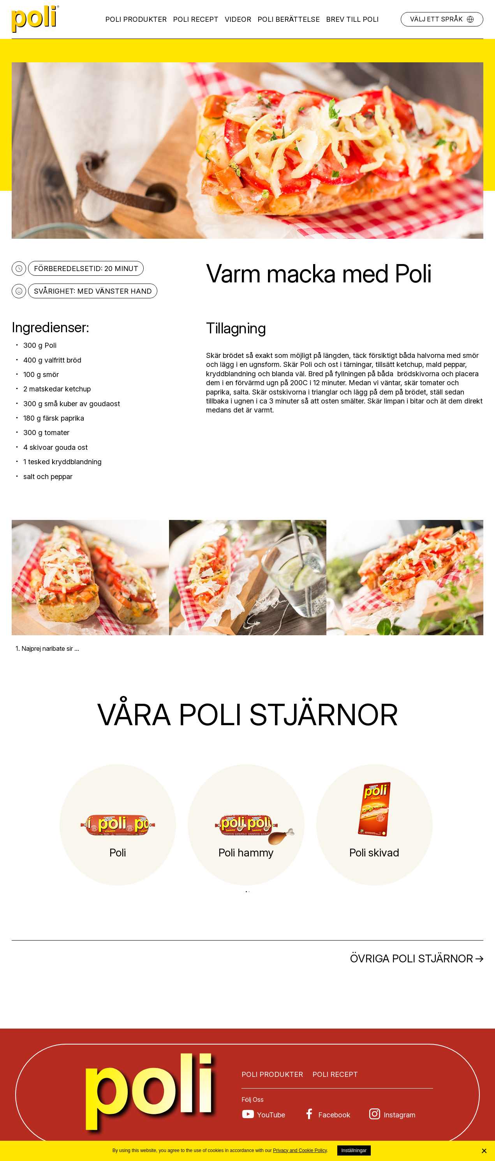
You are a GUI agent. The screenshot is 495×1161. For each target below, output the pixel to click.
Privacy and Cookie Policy (300, 1150)
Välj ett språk (436, 19)
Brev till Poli (352, 19)
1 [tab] (246, 891)
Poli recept (195, 19)
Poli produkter (136, 19)
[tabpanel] (118, 825)
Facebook (334, 1115)
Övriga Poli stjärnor (411, 958)
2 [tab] (249, 891)
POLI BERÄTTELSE (288, 19)
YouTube (271, 1115)
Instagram (400, 1115)
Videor (238, 19)
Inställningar (354, 1150)
